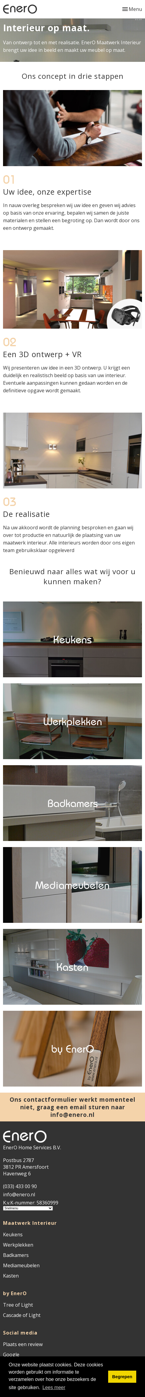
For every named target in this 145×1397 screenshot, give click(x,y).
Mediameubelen (21, 1265)
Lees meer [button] (54, 1387)
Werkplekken (18, 1244)
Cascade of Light (21, 1315)
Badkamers (16, 1255)
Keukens (13, 1234)
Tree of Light (18, 1305)
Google (11, 1354)
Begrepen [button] (122, 1376)
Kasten (11, 1275)
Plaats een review (23, 1344)
